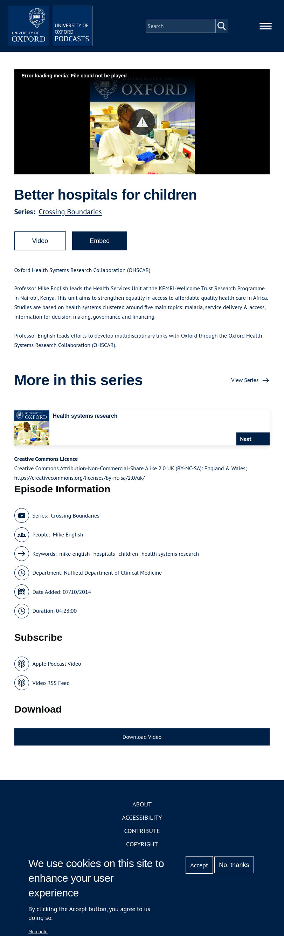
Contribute (142, 831)
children (128, 553)
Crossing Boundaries (70, 211)
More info (38, 931)
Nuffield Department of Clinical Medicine (113, 572)
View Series (244, 379)
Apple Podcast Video (57, 663)
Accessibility (142, 817)
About (142, 804)
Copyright (142, 844)
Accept (199, 865)
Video (40, 240)
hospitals (104, 553)
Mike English (68, 534)
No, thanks (234, 864)
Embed (100, 240)
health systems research (170, 553)
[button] (142, 122)
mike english (74, 553)
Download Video (142, 736)
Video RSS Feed (51, 682)
